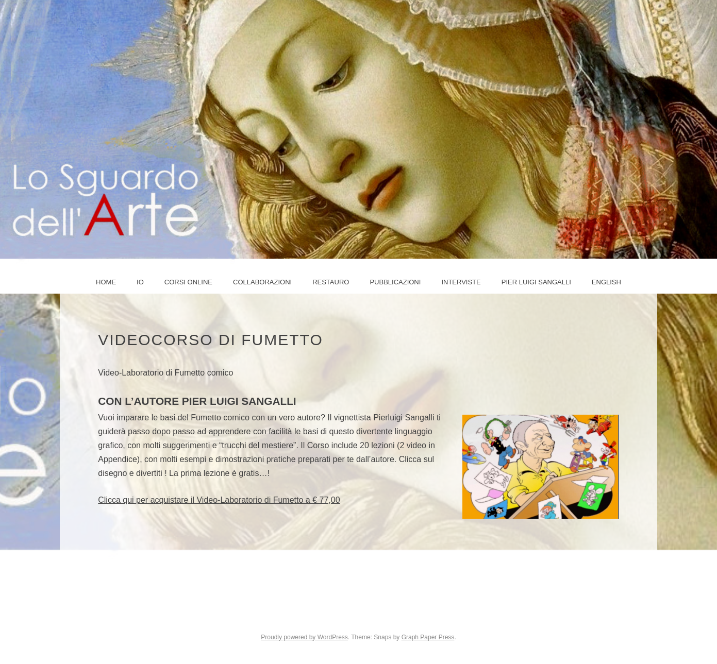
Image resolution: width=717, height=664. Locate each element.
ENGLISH (606, 282)
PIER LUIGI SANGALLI (536, 282)
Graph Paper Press (428, 637)
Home (106, 282)
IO (140, 282)
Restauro (330, 282)
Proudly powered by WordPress (304, 637)
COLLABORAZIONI (262, 282)
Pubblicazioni (395, 282)
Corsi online (188, 282)
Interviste (460, 282)
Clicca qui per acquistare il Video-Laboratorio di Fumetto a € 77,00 (219, 500)
